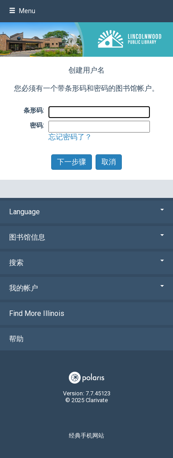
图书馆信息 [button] (86, 237)
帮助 (16, 339)
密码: (37, 125)
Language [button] (86, 211)
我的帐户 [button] (86, 288)
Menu (22, 11)
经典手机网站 (86, 435)
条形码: (34, 110)
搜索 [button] (86, 262)
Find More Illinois (36, 313)
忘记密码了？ (70, 137)
